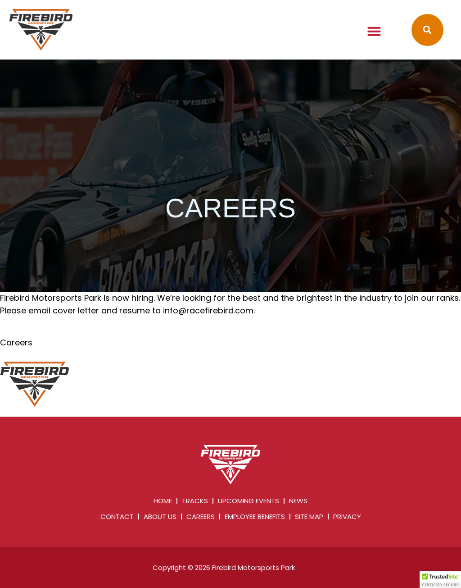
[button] (374, 31)
